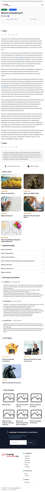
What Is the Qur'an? (7, 215)
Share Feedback (33, 166)
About (26, 473)
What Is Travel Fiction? (8, 193)
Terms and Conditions (11, 489)
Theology (4, 213)
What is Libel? (6, 404)
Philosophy (27, 213)
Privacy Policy (4, 489)
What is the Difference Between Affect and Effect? (22, 422)
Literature (4, 191)
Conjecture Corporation (15, 487)
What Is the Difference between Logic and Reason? (10, 240)
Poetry (4, 380)
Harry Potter (4, 85)
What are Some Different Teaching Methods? (8, 422)
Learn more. (40, 1)
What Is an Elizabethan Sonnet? (11, 382)
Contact (27, 475)
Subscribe (31, 442)
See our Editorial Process (12, 166)
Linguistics (27, 356)
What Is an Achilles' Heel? (31, 193)
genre (21, 57)
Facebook (27, 482)
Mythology (27, 191)
